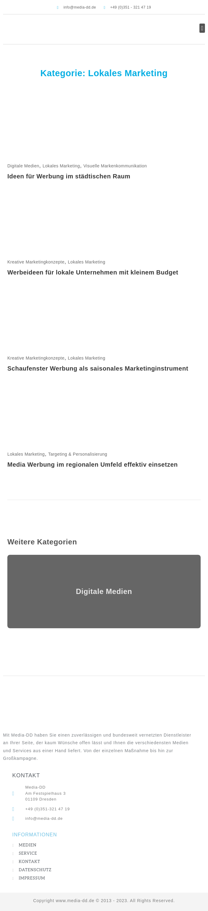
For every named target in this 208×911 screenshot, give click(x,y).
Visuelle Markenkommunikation (115, 166)
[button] (202, 28)
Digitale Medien (23, 166)
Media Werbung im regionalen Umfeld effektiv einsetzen (92, 464)
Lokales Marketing (61, 166)
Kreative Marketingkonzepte (36, 262)
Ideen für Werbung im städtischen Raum (68, 176)
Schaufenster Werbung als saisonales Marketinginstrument (97, 368)
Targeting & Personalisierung (77, 454)
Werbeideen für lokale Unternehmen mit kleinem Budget (92, 272)
